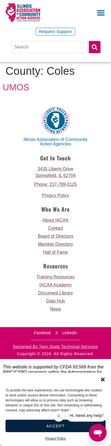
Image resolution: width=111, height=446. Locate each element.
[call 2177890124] (55, 184)
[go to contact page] (55, 228)
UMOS (16, 87)
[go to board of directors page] (55, 236)
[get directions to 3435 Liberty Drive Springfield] (55, 172)
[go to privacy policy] (55, 195)
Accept (55, 426)
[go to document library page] (55, 293)
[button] (102, 379)
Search (95, 47)
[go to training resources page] (55, 277)
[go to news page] (55, 309)
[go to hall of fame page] (55, 252)
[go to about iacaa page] (55, 220)
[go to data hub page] (55, 301)
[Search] (50, 47)
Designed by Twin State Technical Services (55, 346)
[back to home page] (31, 12)
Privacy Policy (55, 438)
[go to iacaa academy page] (55, 285)
